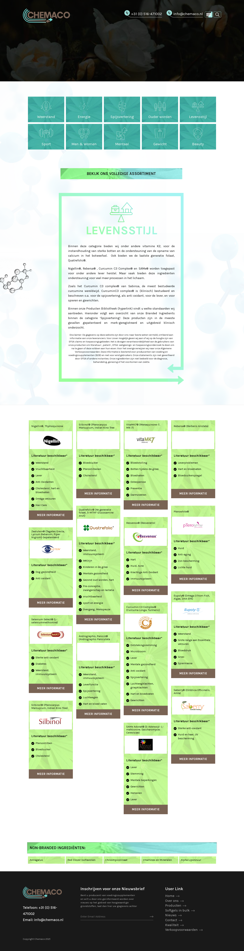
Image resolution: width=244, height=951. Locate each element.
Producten (173, 905)
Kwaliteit (172, 925)
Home (169, 896)
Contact (171, 920)
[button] (217, 14)
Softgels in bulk (177, 910)
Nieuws (171, 915)
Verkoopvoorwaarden (181, 930)
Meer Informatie (51, 515)
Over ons (172, 901)
